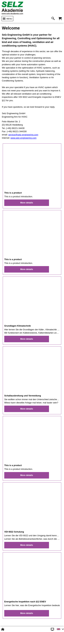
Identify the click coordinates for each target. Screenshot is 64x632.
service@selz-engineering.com (23, 134)
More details (26, 202)
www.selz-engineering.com (24, 138)
